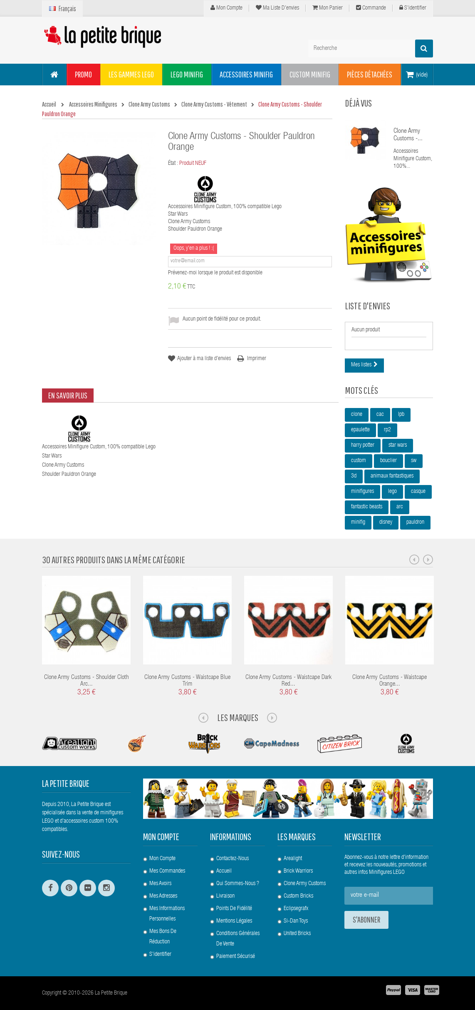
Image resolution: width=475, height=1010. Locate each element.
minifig (358, 522)
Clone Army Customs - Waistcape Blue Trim (187, 681)
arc (399, 507)
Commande (371, 8)
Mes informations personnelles (167, 914)
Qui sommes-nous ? (237, 884)
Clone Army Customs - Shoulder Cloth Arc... (86, 681)
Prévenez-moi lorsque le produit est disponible (215, 273)
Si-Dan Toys (296, 921)
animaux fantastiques (392, 476)
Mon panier (327, 8)
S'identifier (412, 8)
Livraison (225, 896)
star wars (397, 445)
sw (413, 461)
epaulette (360, 430)
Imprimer (256, 359)
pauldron (415, 522)
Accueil (224, 871)
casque (418, 492)
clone (356, 415)
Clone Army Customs (305, 884)
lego (392, 492)
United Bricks (297, 934)
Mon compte (226, 8)
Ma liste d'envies (277, 8)
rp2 (387, 430)
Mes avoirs (160, 884)
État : (173, 164)
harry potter (362, 445)
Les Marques (237, 717)
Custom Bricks (298, 896)
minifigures (362, 492)
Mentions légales (234, 921)
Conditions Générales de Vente (238, 939)
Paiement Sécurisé (235, 957)
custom (358, 461)
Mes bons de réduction (162, 937)
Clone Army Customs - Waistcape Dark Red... (288, 681)
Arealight (293, 859)
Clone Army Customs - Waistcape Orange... (389, 681)
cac (380, 415)
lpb (401, 415)
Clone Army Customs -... (408, 135)
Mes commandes (167, 871)
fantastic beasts (366, 507)
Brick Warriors (298, 871)
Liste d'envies (367, 305)
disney (385, 522)
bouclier (388, 461)
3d (353, 476)
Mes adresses (163, 896)
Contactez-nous (232, 859)
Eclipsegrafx (296, 909)
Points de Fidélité (234, 909)
